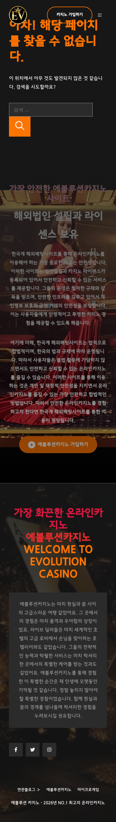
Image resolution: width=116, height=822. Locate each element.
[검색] (19, 127)
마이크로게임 (88, 790)
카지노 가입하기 (70, 15)
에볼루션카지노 (58, 790)
